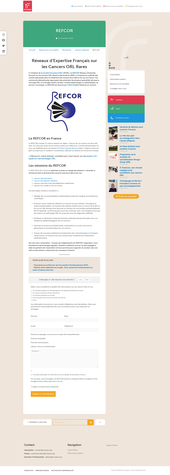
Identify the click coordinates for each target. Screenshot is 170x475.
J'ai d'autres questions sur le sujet (43, 295)
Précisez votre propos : (40, 342)
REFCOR (75, 73)
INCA (70, 85)
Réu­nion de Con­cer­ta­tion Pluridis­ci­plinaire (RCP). (68, 265)
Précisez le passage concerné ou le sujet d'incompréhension (55, 334)
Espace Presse (112, 445)
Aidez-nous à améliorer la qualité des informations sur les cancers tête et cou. (62, 287)
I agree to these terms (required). (45, 387)
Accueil (32, 50)
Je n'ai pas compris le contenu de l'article (45, 293)
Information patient (94, 6)
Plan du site (28, 470)
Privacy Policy (42, 381)
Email (33, 326)
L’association (78, 6)
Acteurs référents (82, 50)
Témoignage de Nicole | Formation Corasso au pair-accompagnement (130, 183)
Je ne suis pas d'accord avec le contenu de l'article (48, 297)
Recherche (66, 50)
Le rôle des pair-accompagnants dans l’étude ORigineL (130, 138)
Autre (33, 300)
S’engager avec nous (134, 6)
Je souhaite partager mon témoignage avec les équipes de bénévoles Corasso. (57, 290)
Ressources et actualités (114, 6)
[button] (110, 68)
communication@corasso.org (43, 454)
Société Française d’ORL (53, 73)
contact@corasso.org (43, 450)
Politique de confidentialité (62, 470)
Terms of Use (57, 381)
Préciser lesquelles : (39, 338)
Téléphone (68, 326)
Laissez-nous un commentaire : (43, 346)
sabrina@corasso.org (53, 457)
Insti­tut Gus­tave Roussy (68, 148)
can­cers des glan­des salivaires (45, 181)
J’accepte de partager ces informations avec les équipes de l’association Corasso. (58, 374)
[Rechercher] (91, 422)
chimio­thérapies (81, 233)
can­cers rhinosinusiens (43, 178)
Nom (66, 316)
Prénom (34, 316)
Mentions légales (42, 470)
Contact (29, 445)
